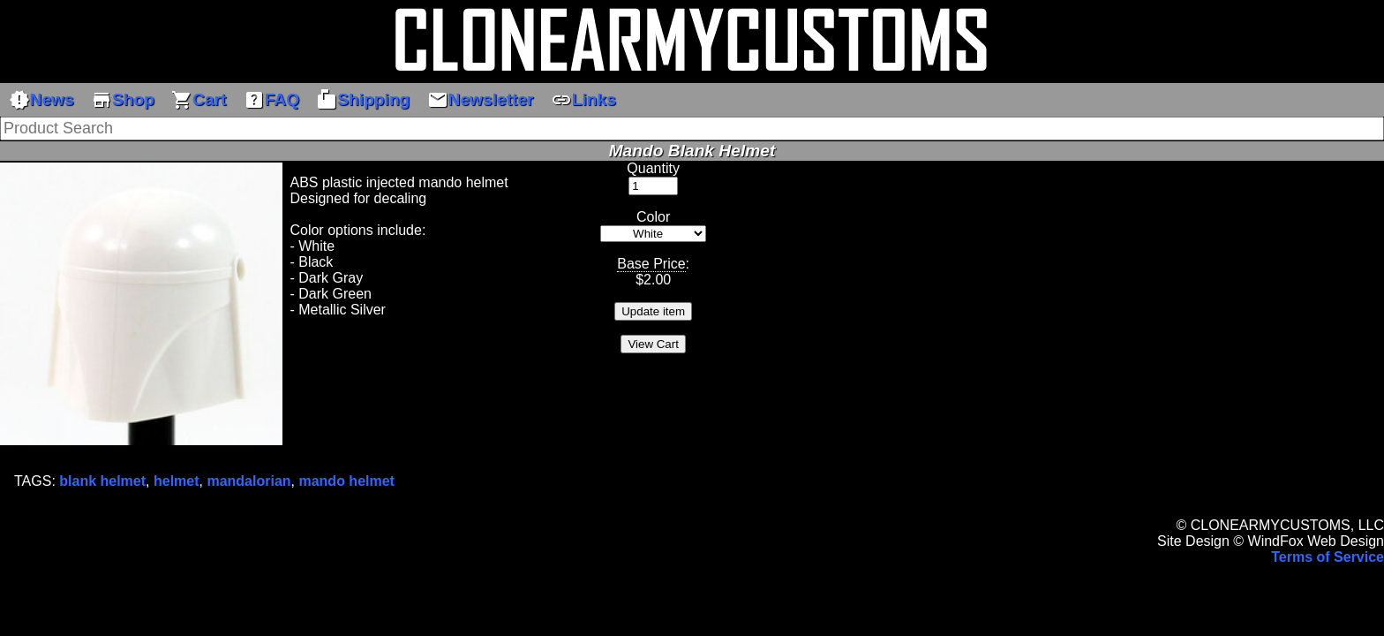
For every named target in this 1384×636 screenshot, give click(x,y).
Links (583, 99)
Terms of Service (1327, 556)
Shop (122, 99)
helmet (176, 480)
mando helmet (346, 480)
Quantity (653, 168)
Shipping (363, 99)
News (41, 99)
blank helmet (102, 480)
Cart (198, 99)
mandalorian (248, 480)
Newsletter (480, 99)
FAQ (271, 99)
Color (653, 216)
